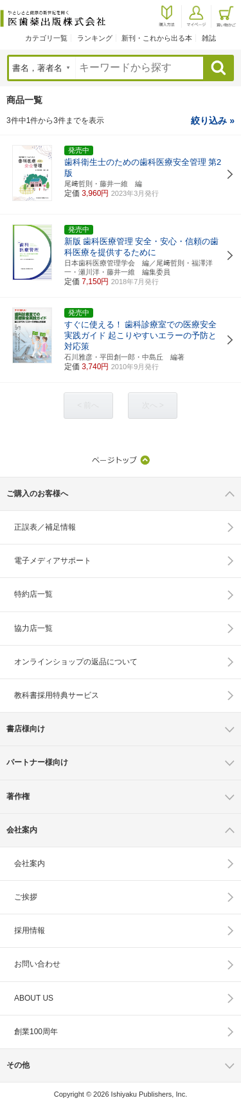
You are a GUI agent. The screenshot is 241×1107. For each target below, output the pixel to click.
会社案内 (29, 863)
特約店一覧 (33, 594)
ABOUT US (33, 998)
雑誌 (209, 38)
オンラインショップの (76, 661)
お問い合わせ (37, 963)
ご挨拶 (25, 896)
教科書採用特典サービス (56, 695)
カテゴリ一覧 (46, 38)
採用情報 (29, 930)
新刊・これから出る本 (156, 38)
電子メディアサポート (52, 560)
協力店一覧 (33, 628)
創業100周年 (36, 1031)
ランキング (94, 38)
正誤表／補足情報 (45, 527)
